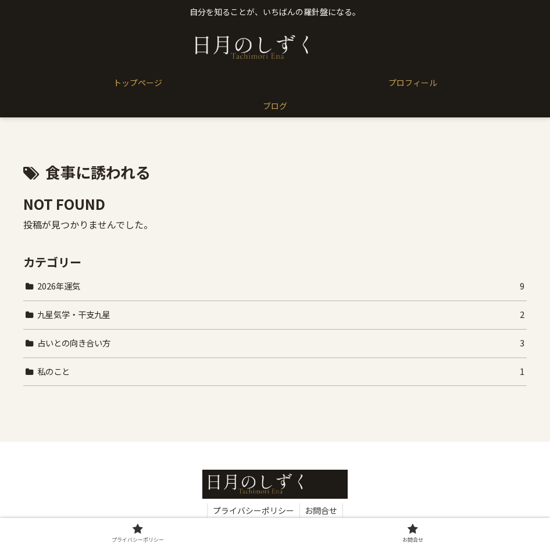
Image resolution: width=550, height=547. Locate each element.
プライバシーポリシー (253, 510)
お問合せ (322, 510)
